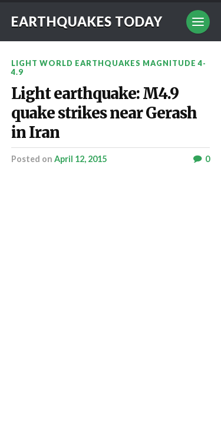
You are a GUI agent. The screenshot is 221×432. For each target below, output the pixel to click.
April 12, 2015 (80, 159)
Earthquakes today (87, 21)
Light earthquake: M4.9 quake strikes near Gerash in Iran (104, 113)
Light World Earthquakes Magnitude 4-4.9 (108, 67)
